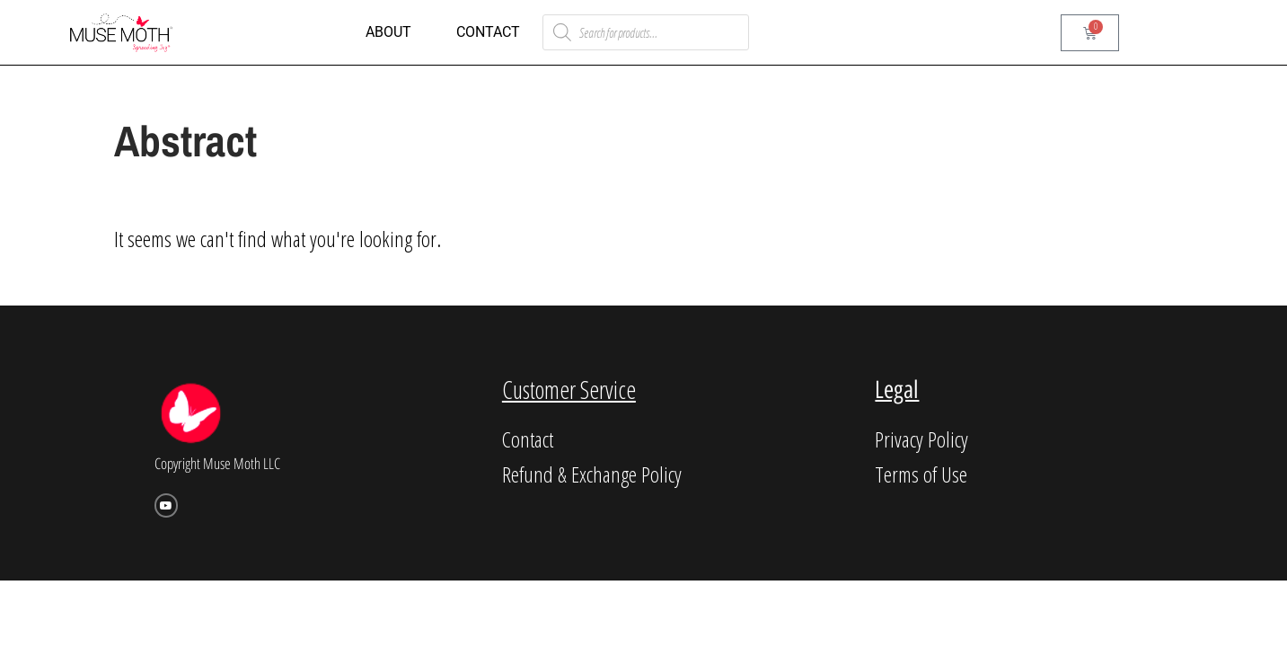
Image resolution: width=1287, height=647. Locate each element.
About (388, 31)
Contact (488, 31)
